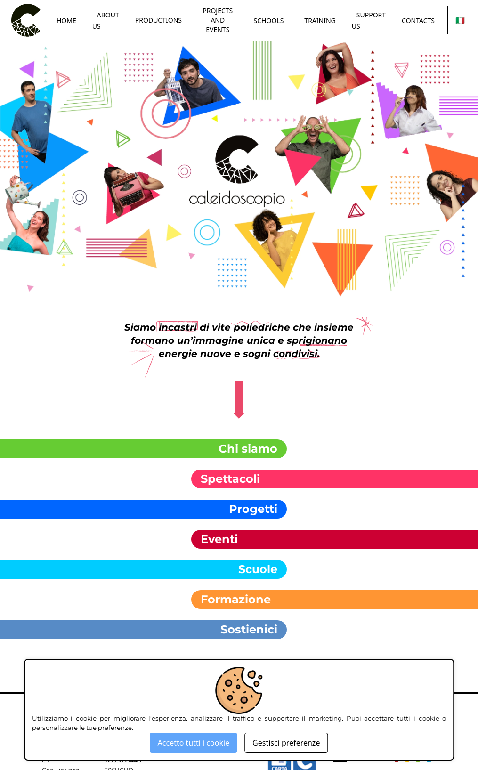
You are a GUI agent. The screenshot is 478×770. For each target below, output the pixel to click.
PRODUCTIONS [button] (158, 20)
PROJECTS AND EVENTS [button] (218, 20)
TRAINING (319, 20)
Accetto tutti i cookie (194, 743)
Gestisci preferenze (286, 743)
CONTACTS (418, 20)
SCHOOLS (269, 20)
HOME (66, 20)
